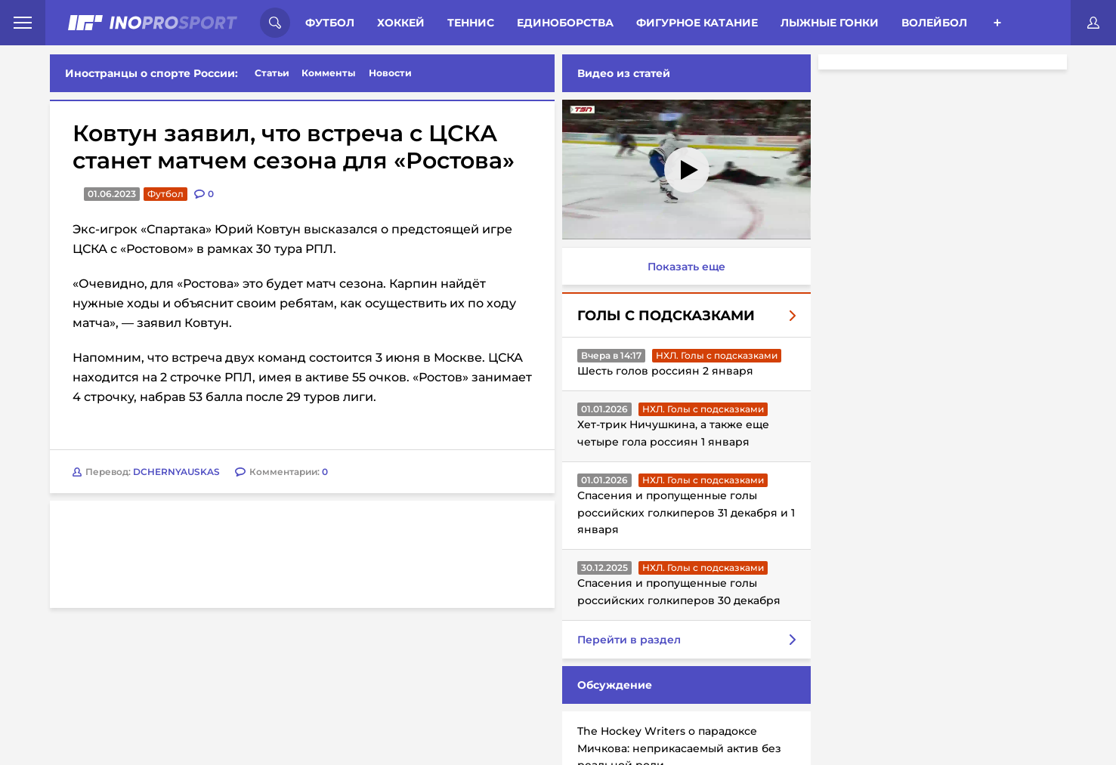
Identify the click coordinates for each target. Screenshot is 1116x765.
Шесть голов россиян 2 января (665, 371)
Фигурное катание (697, 22)
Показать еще (686, 266)
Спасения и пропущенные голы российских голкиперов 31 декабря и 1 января (686, 512)
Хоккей (401, 22)
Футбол (329, 22)
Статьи (272, 73)
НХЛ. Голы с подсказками (716, 355)
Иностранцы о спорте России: (151, 73)
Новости (390, 73)
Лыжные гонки (830, 22)
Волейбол (934, 22)
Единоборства (565, 22)
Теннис (470, 22)
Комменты (328, 73)
